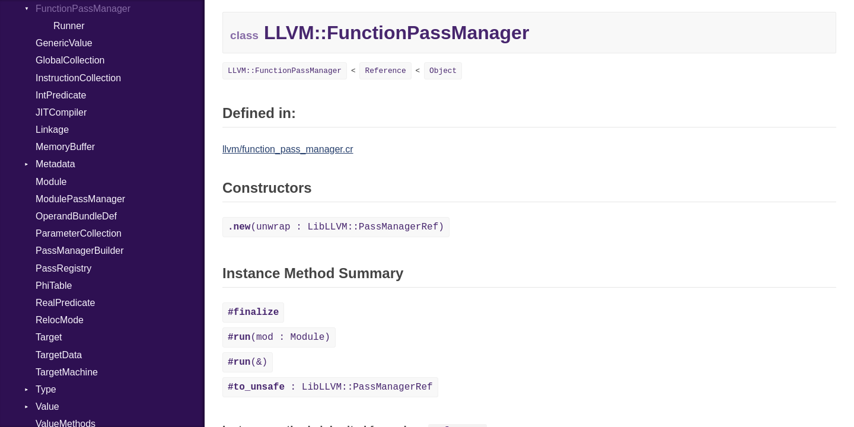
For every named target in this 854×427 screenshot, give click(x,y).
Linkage (52, 130)
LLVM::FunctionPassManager (285, 70)
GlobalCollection (70, 60)
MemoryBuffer (65, 147)
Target (49, 337)
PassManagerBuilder (80, 251)
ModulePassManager (80, 199)
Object (443, 70)
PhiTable (54, 286)
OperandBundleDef (76, 216)
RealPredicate (65, 303)
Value (47, 406)
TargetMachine (67, 372)
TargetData (59, 355)
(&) (247, 362)
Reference (385, 70)
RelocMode (60, 320)
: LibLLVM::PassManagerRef (330, 387)
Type (46, 389)
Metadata (55, 164)
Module (51, 182)
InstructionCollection (78, 78)
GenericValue (64, 43)
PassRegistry (63, 268)
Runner (68, 26)
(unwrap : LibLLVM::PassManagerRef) (336, 227)
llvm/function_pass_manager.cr (287, 149)
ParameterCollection (79, 233)
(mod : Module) (279, 337)
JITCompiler (61, 112)
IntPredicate (61, 95)
